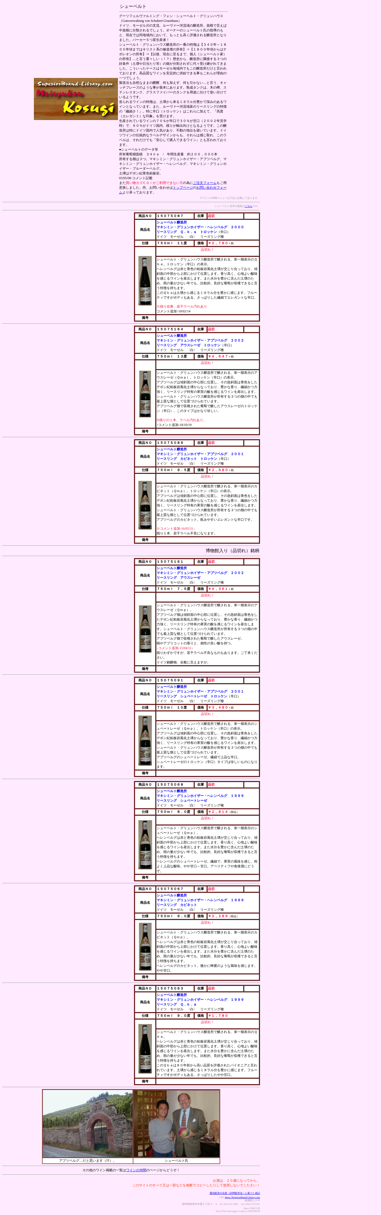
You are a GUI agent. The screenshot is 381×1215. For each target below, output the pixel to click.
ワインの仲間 (136, 1170)
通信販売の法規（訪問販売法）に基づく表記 (235, 1193)
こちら (248, 206)
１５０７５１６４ (170, 329)
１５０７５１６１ (170, 562)
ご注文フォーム (205, 183)
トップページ (183, 188)
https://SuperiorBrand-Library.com (242, 1197)
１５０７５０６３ (170, 988)
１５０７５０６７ (170, 889)
